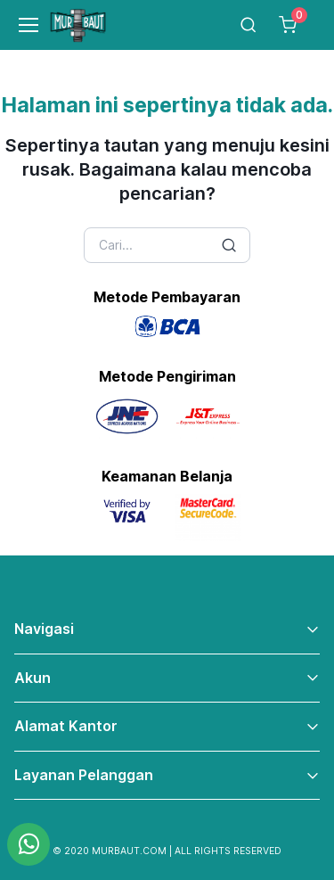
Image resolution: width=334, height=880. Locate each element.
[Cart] (287, 25)
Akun (32, 678)
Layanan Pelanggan (83, 775)
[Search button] (229, 245)
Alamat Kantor (66, 726)
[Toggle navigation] (20, 25)
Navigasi (44, 628)
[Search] (167, 245)
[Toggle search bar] (248, 25)
